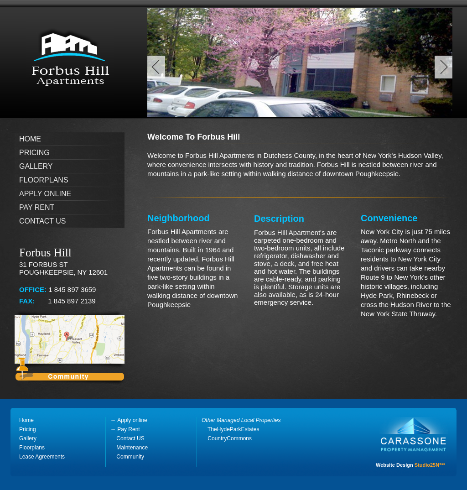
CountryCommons (230, 438)
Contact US (127, 438)
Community (130, 457)
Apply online (45, 194)
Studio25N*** (430, 465)
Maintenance (131, 447)
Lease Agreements (42, 457)
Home (30, 139)
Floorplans (43, 180)
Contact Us (42, 221)
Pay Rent (36, 207)
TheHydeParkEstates (230, 429)
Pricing (34, 152)
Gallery (36, 166)
